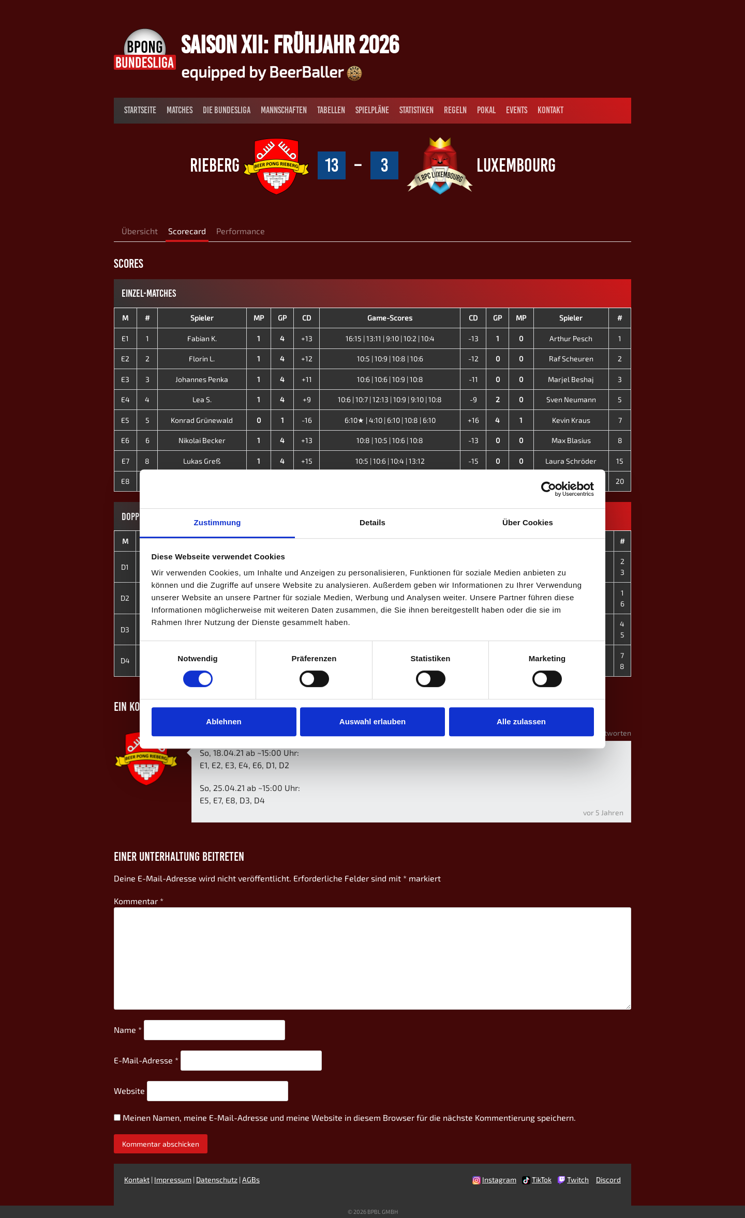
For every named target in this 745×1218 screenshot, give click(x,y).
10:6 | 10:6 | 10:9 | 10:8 (390, 379)
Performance (240, 231)
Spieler (202, 317)
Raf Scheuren (571, 358)
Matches (179, 110)
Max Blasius (571, 440)
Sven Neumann (571, 399)
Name (128, 1029)
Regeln (455, 110)
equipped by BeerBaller (271, 71)
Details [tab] (372, 522)
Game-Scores (389, 317)
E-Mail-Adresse (146, 1060)
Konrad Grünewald (202, 420)
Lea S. (202, 399)
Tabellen (331, 110)
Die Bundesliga (226, 110)
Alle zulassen (521, 721)
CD (306, 317)
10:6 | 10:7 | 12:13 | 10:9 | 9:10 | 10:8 (390, 399)
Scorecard (187, 231)
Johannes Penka (201, 379)
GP (282, 317)
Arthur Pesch (570, 338)
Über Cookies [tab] (527, 522)
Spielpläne (372, 110)
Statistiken (416, 110)
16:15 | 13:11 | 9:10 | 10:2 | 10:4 (390, 338)
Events (516, 110)
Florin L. (202, 358)
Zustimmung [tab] (217, 522)
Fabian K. (202, 338)
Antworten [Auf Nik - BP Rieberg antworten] (613, 732)
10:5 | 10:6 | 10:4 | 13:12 (390, 460)
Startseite (140, 110)
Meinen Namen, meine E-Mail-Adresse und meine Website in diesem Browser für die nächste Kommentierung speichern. (349, 1117)
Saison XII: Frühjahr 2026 (290, 44)
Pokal (486, 110)
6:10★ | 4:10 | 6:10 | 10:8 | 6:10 (390, 420)
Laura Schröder (571, 460)
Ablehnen (223, 721)
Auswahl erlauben (372, 721)
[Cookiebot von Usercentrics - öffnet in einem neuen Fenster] (548, 489)
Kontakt (550, 110)
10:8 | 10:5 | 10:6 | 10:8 (389, 440)
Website (129, 1090)
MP (259, 317)
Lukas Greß (201, 460)
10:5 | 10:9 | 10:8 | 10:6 (390, 358)
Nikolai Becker (202, 440)
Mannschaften (284, 110)
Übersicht (140, 231)
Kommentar (138, 901)
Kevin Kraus (571, 420)
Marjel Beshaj (571, 379)
